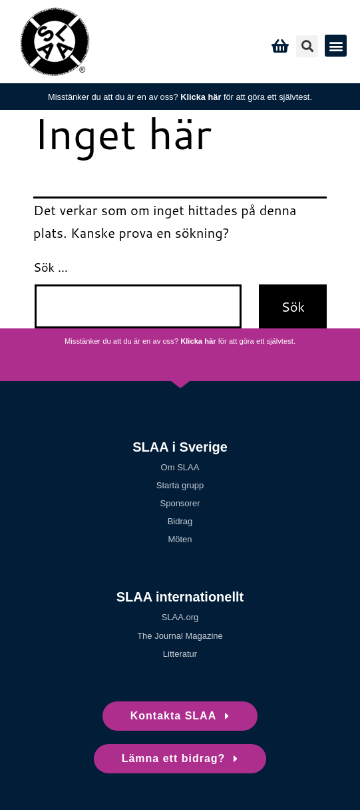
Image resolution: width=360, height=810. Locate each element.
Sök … (50, 267)
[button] (307, 46)
